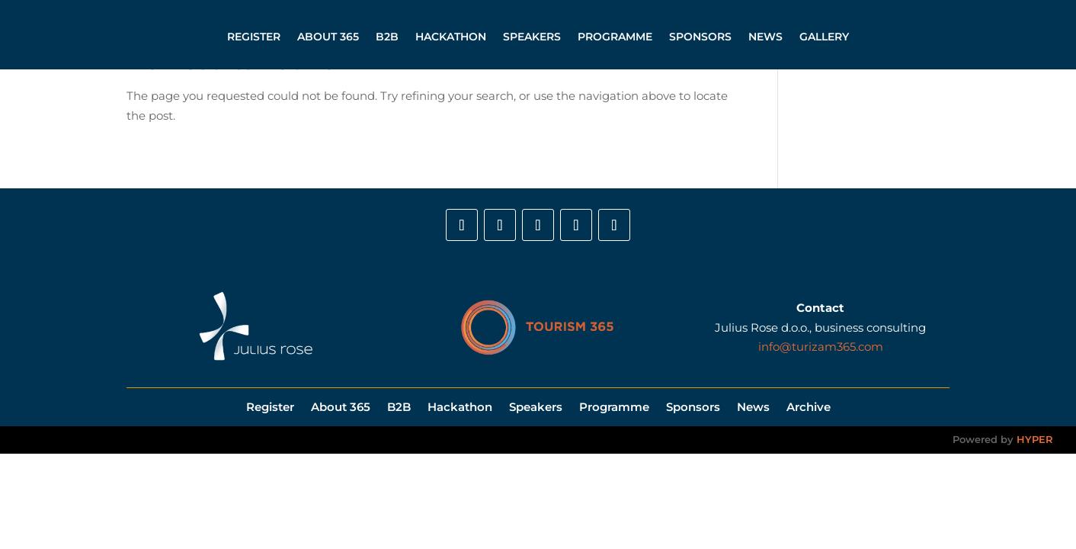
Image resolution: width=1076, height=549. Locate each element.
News (765, 36)
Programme (615, 36)
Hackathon (450, 36)
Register (253, 36)
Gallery (824, 36)
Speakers (532, 36)
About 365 (328, 36)
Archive (808, 406)
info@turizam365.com (820, 346)
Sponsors (700, 36)
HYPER (1035, 439)
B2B (387, 36)
